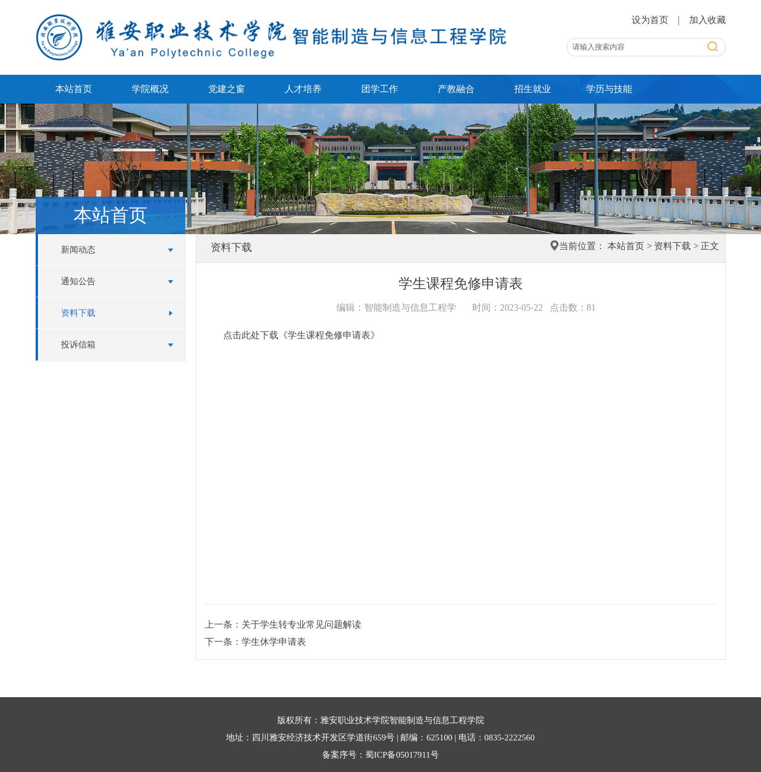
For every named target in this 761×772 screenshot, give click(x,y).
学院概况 (150, 89)
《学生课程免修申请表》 (329, 335)
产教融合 (456, 89)
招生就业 (532, 89)
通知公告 (78, 281)
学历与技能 (609, 89)
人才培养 (303, 89)
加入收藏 (707, 20)
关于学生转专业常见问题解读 (301, 624)
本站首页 (73, 89)
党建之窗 (226, 89)
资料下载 (78, 313)
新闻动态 (78, 249)
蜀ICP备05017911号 (402, 754)
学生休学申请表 (274, 642)
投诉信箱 (78, 344)
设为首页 (651, 20)
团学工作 (379, 89)
